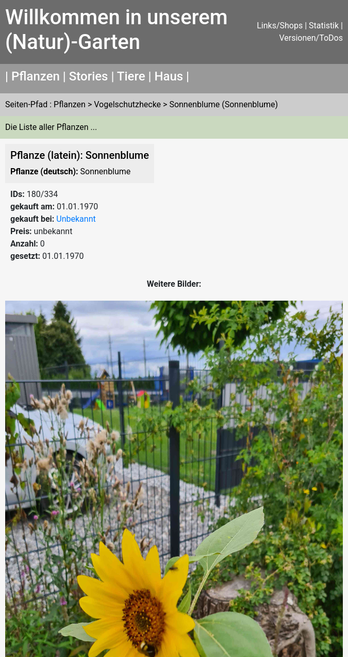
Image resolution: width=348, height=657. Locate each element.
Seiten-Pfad (26, 104)
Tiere (131, 76)
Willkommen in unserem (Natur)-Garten (116, 29)
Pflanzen (35, 76)
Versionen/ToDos (311, 38)
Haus (168, 76)
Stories (88, 76)
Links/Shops (280, 25)
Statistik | (326, 25)
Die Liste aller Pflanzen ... (51, 127)
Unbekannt (75, 219)
